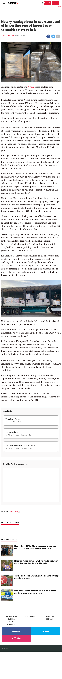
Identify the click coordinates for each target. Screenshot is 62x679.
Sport (11, 621)
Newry (31, 87)
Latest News (11, 616)
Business (11, 619)
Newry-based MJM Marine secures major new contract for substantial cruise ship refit (35, 547)
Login (56, 3)
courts (11, 512)
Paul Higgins (8, 35)
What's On (11, 624)
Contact (50, 619)
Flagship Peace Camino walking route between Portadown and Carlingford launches (36, 562)
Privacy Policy (31, 616)
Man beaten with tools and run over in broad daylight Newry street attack (35, 591)
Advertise (50, 616)
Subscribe (47, 3)
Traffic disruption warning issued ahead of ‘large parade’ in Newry (36, 576)
